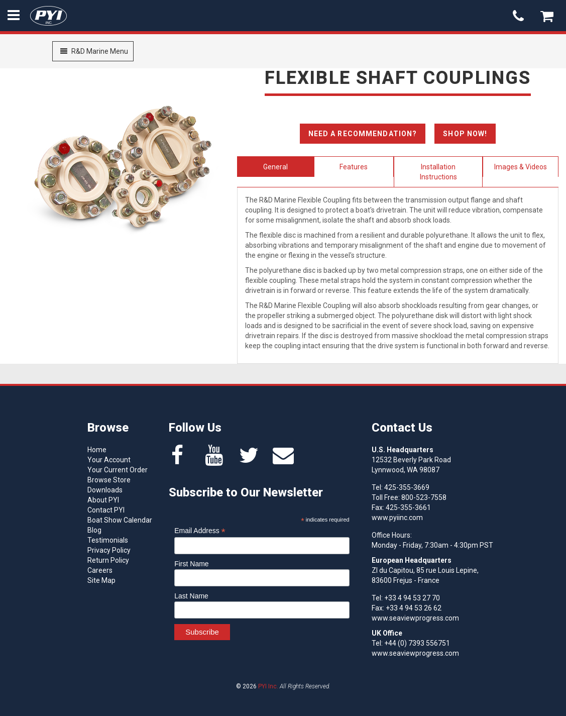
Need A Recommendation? (362, 134)
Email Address (199, 531)
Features (353, 167)
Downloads (105, 490)
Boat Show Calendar (119, 520)
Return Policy (108, 560)
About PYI (103, 500)
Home (96, 450)
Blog (94, 530)
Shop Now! (465, 134)
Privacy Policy (109, 550)
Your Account (109, 460)
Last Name (191, 596)
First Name (191, 564)
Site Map (101, 580)
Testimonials (107, 540)
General (275, 167)
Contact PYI (106, 510)
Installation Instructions (438, 172)
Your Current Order (117, 470)
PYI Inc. (268, 686)
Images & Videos (520, 167)
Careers (99, 570)
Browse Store (109, 480)
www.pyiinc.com (397, 518)
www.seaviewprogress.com (415, 618)
